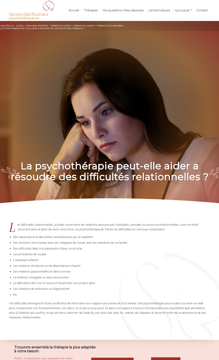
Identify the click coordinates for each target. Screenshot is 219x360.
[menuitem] (73, 10)
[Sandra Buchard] (31, 10)
